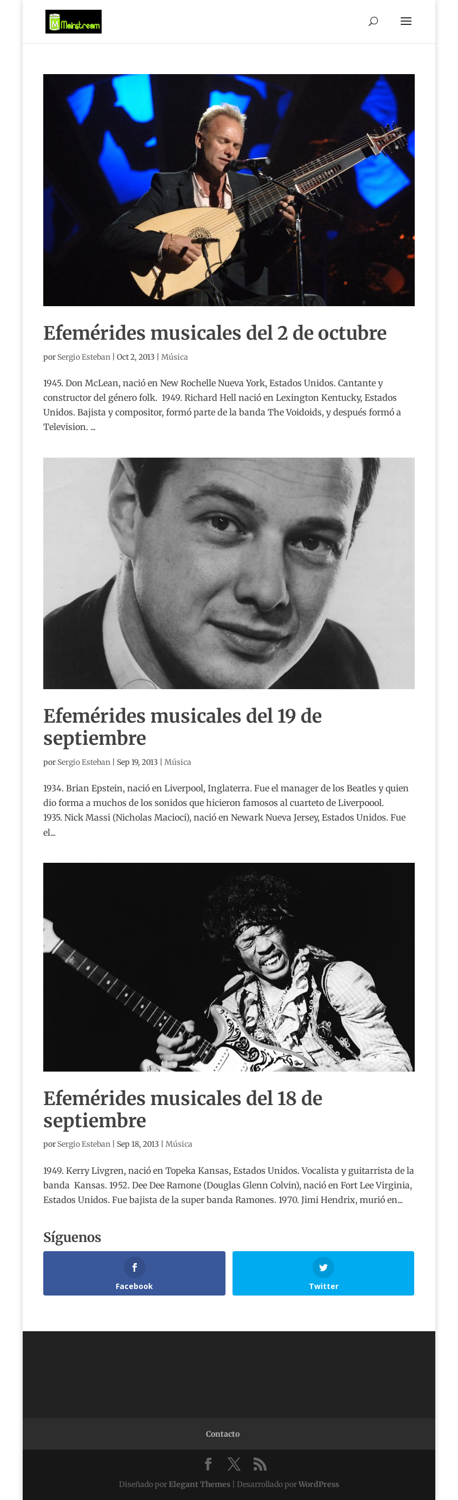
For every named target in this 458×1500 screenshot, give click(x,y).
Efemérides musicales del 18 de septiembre (182, 1109)
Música (174, 357)
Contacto (223, 1434)
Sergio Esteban (83, 357)
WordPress (318, 1484)
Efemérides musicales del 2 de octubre (215, 333)
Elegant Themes (199, 1484)
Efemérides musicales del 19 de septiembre (182, 727)
